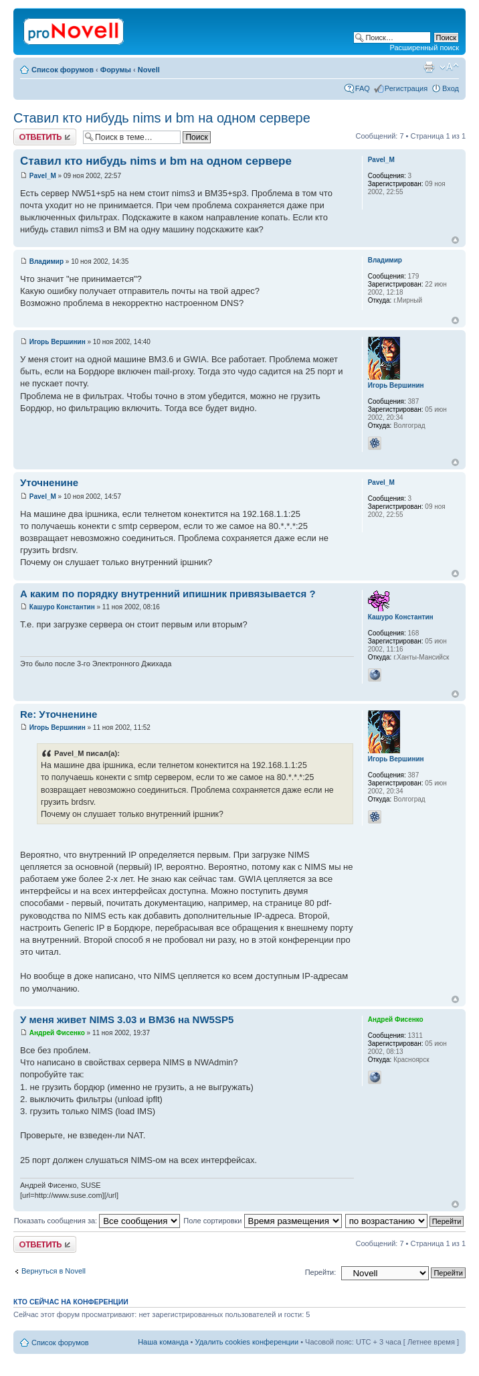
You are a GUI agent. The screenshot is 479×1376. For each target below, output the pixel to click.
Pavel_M (42, 175)
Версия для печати (428, 67)
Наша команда (163, 1342)
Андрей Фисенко (57, 1033)
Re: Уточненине (58, 714)
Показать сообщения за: (97, 1221)
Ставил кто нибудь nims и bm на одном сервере (161, 117)
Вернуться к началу (455, 240)
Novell (149, 70)
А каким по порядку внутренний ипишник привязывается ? (168, 593)
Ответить (44, 137)
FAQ (362, 88)
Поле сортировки (262, 1221)
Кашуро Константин (62, 607)
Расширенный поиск (424, 48)
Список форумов (62, 70)
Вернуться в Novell (53, 1271)
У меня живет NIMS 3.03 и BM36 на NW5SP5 (126, 1019)
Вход (450, 88)
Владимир (46, 261)
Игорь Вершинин (57, 342)
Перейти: (321, 1272)
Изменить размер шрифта (449, 67)
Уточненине (49, 482)
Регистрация (406, 88)
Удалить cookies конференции (247, 1342)
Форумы (115, 70)
